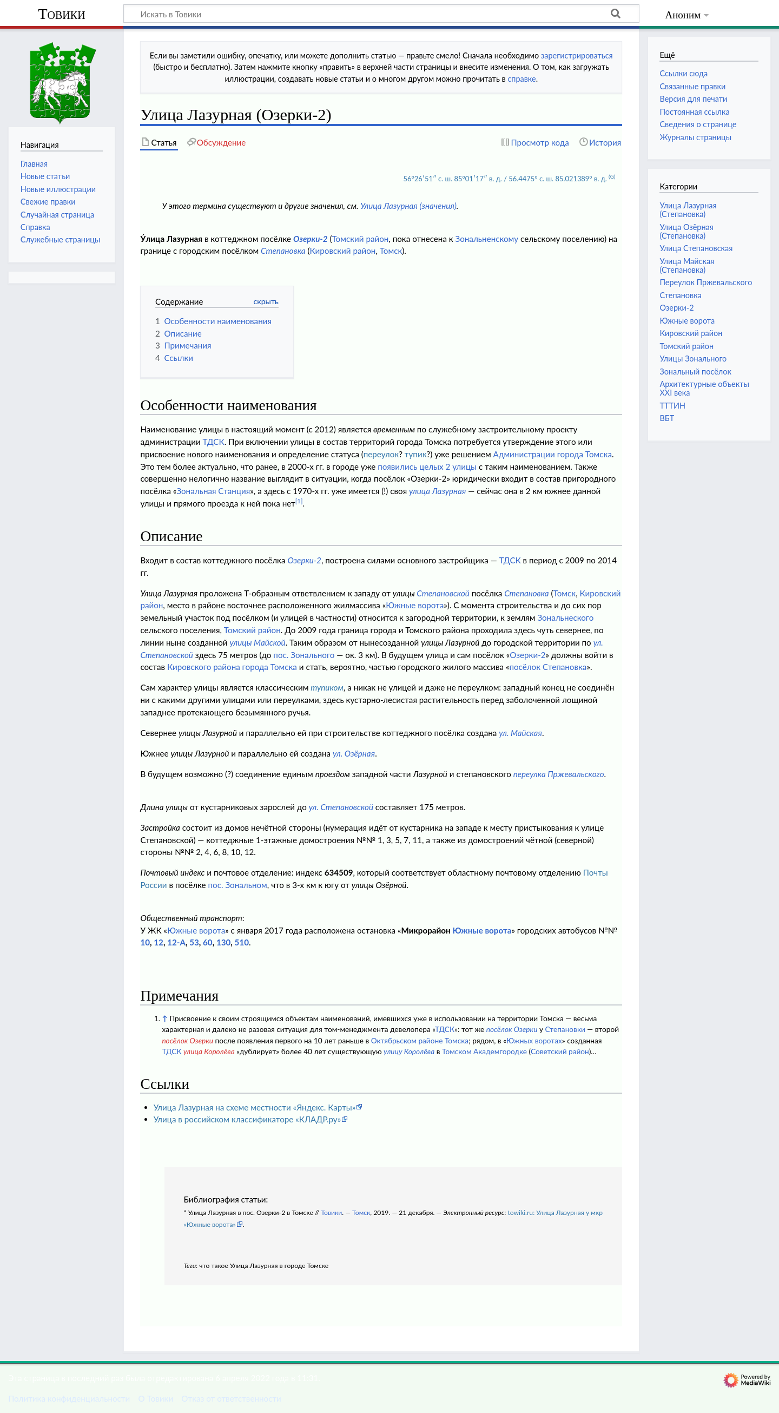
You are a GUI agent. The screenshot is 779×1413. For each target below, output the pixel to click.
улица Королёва (209, 1051)
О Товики (155, 1398)
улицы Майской (258, 642)
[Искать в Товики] (381, 13)
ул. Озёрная (354, 753)
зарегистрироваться (577, 55)
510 (242, 942)
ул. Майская (520, 733)
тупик (416, 454)
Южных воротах (534, 1040)
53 (194, 942)
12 (158, 942)
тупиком (327, 687)
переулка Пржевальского (558, 774)
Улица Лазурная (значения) (408, 206)
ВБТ (666, 418)
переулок (381, 454)
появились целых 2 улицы (427, 466)
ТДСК (214, 441)
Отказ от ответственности (231, 1398)
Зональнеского (565, 617)
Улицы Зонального (693, 358)
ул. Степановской (341, 807)
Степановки (565, 1029)
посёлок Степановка (547, 667)
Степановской (443, 593)
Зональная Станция (213, 491)
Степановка (283, 250)
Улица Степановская (695, 248)
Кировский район (342, 250)
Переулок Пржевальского (705, 282)
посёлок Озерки (512, 1029)
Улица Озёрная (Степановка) (686, 231)
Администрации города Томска (552, 454)
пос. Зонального (303, 655)
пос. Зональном (237, 885)
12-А (176, 942)
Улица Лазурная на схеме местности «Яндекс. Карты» (255, 1107)
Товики (61, 13)
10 (145, 942)
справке (521, 78)
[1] (299, 500)
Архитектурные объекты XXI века (704, 388)
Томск (391, 250)
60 (208, 942)
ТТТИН (672, 405)
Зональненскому (487, 239)
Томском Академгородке (484, 1051)
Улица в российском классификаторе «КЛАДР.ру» (247, 1119)
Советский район (560, 1051)
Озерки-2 (310, 239)
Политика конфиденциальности (69, 1398)
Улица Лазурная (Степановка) (687, 210)
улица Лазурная (437, 491)
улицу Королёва (409, 1051)
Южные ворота (415, 605)
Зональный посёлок (695, 371)
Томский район (360, 239)
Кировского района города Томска (232, 667)
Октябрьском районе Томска (419, 1040)
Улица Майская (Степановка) (686, 265)
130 (223, 942)
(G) (612, 176)
